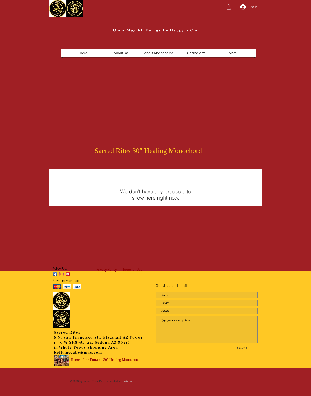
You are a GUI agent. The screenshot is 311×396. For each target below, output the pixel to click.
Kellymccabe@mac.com (78, 352)
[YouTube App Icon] (68, 274)
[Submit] (242, 348)
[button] (229, 7)
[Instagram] (61, 274)
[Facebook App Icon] (55, 274)
